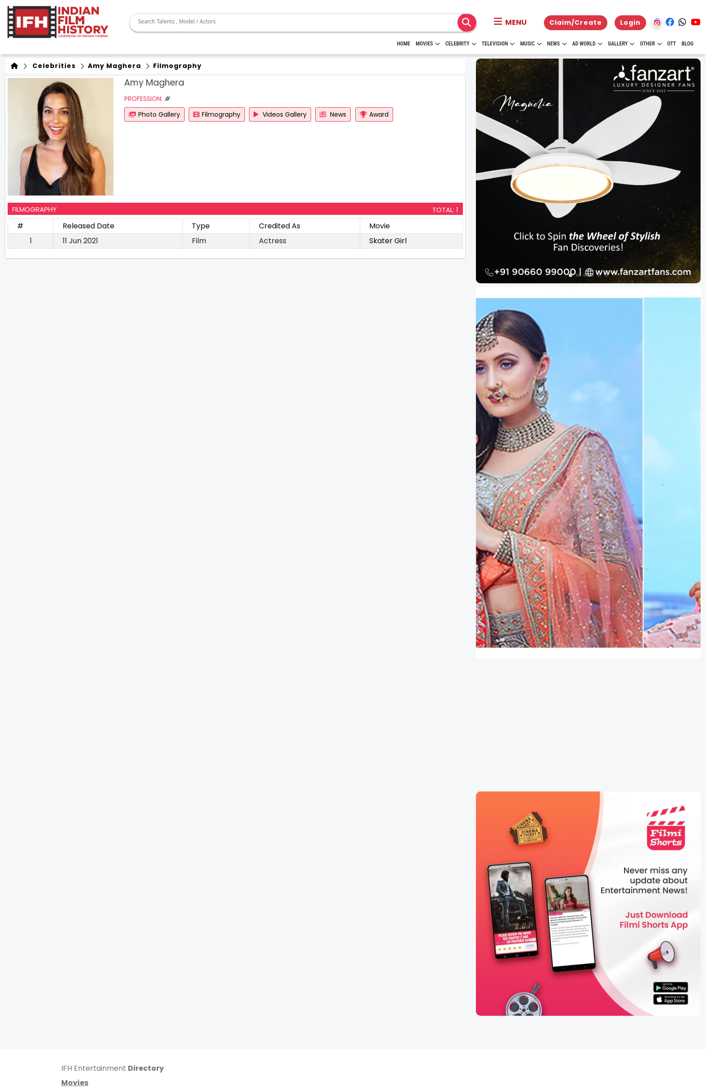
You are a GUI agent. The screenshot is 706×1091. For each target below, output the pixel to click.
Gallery (621, 43)
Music (530, 43)
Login (630, 22)
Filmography (176, 65)
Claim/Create (575, 22)
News (557, 43)
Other (650, 43)
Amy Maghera (113, 65)
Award (374, 114)
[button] (510, 22)
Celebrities (52, 65)
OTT (671, 44)
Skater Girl (388, 241)
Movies (428, 43)
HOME (403, 44)
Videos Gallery (280, 114)
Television (498, 43)
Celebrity (460, 43)
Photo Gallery (154, 114)
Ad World (587, 43)
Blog (687, 44)
